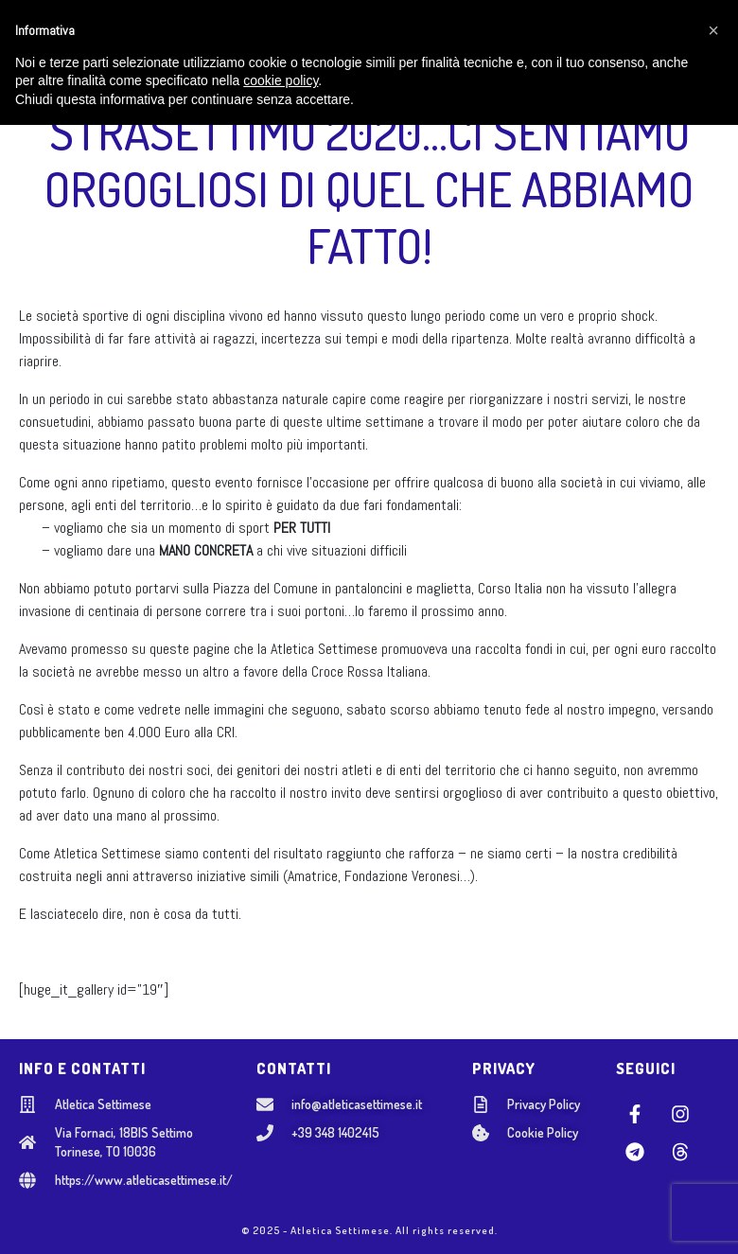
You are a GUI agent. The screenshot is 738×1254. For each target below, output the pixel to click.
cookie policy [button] (280, 1210)
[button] (713, 1159)
